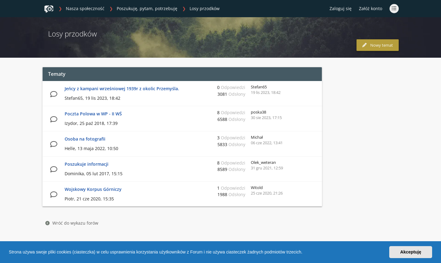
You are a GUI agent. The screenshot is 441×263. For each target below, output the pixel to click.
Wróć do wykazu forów (71, 223)
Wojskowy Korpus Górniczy (93, 189)
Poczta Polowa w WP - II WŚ (93, 114)
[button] (304, 253)
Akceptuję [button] (410, 251)
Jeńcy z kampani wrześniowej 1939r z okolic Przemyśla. (122, 88)
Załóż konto (370, 8)
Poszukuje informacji (86, 164)
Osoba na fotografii (85, 139)
